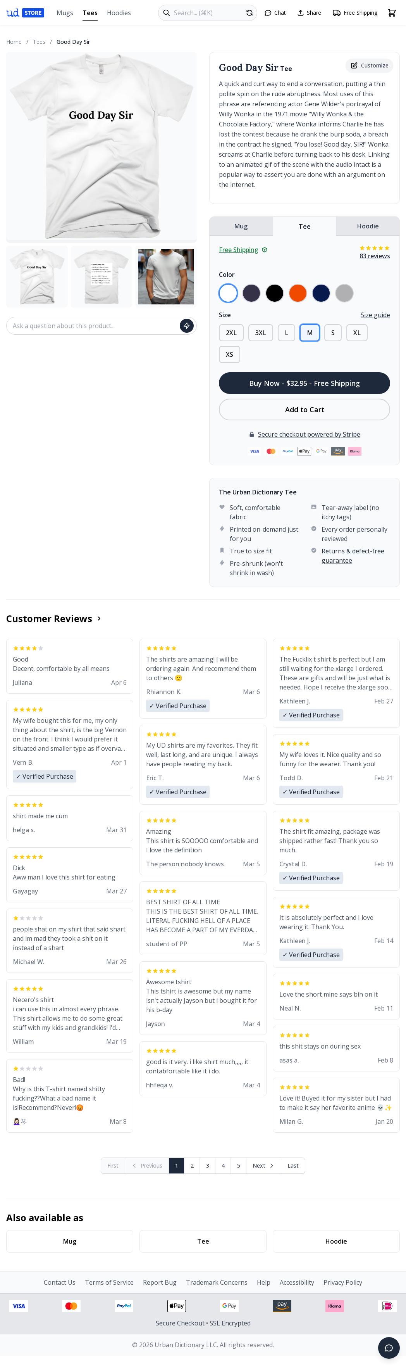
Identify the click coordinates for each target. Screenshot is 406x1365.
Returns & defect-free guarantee (353, 556)
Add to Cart (304, 409)
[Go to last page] (293, 1165)
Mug (241, 226)
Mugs (65, 13)
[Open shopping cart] (392, 13)
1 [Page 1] (176, 1165)
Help (263, 1282)
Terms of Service (109, 1282)
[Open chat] (275, 13)
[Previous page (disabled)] (147, 1165)
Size (225, 315)
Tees (90, 15)
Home (14, 41)
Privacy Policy (342, 1282)
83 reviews (375, 256)
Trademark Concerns (217, 1282)
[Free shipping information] (354, 13)
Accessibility (297, 1282)
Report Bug (160, 1282)
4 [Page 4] (223, 1165)
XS (229, 354)
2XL (231, 332)
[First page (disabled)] (113, 1165)
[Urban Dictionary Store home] (25, 13)
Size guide (375, 315)
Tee (305, 226)
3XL (260, 332)
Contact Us (60, 1282)
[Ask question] (187, 326)
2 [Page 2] (192, 1165)
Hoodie (368, 226)
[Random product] (249, 13)
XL (357, 332)
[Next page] (263, 1165)
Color (227, 274)
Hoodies (119, 13)
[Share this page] (309, 13)
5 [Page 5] (238, 1165)
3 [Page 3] (207, 1165)
